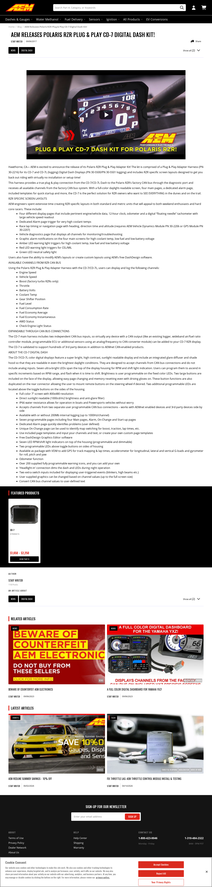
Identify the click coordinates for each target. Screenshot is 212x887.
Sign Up (132, 816)
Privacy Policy (16, 842)
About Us (13, 852)
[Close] (206, 871)
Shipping (78, 842)
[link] (56, 654)
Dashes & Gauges (18, 19)
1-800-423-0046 (147, 838)
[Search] (119, 7)
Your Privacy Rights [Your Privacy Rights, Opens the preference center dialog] (161, 882)
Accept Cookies (161, 864)
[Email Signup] (106, 816)
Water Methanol (48, 19)
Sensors (95, 19)
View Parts (24, 559)
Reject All (161, 873)
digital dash (26, 50)
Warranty (79, 847)
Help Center (80, 838)
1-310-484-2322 (194, 838)
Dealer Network (17, 847)
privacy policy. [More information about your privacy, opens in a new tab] (103, 877)
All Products (132, 19)
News (13, 50)
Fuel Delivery (75, 19)
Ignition (112, 19)
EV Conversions (157, 19)
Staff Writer (15, 580)
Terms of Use (16, 838)
